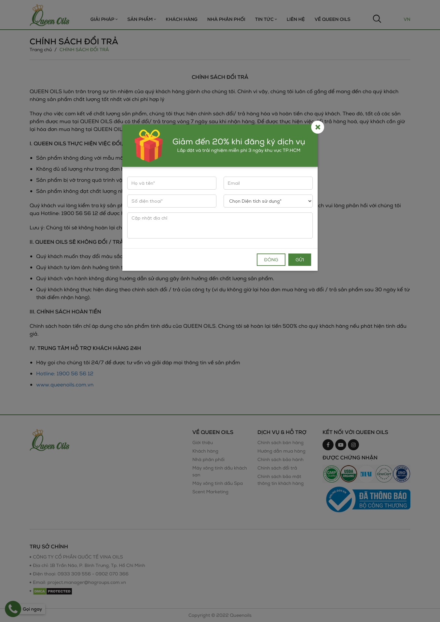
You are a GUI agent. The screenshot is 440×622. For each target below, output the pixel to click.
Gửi (300, 259)
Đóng (271, 259)
